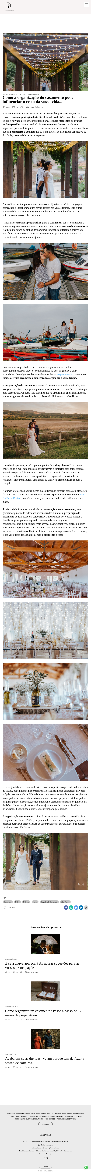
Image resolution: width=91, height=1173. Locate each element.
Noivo (35, 902)
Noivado (26, 902)
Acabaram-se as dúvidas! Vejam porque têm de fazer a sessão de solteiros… (44, 1060)
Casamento (7, 902)
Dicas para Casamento (31, 94)
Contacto (45, 1166)
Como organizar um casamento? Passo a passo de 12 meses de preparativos (43, 1013)
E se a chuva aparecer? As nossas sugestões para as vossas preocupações (42, 965)
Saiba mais (45, 1124)
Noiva (17, 902)
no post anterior (65, 374)
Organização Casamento (49, 902)
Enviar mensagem (47, 1145)
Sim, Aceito (65, 902)
